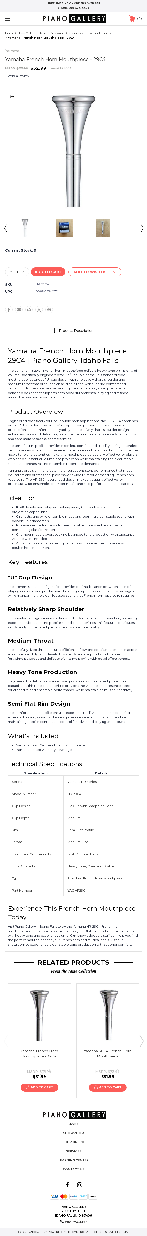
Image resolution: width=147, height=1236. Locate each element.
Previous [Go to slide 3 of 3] (5, 1041)
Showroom (73, 1133)
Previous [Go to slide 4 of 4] (5, 228)
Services (73, 1151)
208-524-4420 (79, 8)
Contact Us (73, 1169)
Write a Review (18, 76)
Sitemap (124, 1232)
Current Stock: (20, 250)
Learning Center (74, 1160)
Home (73, 1124)
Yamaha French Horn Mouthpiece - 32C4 (39, 1053)
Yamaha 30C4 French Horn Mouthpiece (108, 1053)
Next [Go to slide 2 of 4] (142, 228)
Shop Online (73, 1142)
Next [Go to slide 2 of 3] (141, 1041)
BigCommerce (76, 1232)
